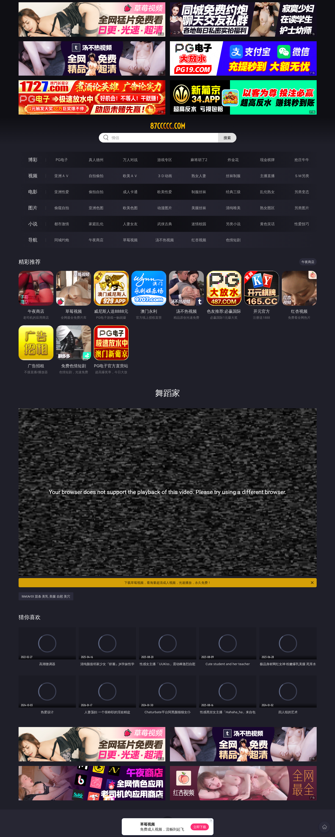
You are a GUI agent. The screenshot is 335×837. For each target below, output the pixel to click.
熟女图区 (267, 207)
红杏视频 (198, 239)
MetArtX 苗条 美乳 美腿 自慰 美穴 (46, 596)
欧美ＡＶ (130, 175)
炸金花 (233, 159)
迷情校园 (198, 223)
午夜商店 (96, 239)
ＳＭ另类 (301, 175)
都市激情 (61, 223)
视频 (32, 176)
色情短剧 (233, 239)
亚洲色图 (96, 207)
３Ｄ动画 (164, 175)
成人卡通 (130, 191)
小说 (32, 224)
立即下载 (199, 827)
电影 (32, 192)
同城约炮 (61, 239)
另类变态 (301, 191)
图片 (32, 208)
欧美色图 (130, 207)
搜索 (227, 137)
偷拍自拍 (96, 191)
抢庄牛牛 (301, 159)
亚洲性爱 (61, 191)
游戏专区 (164, 159)
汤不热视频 (164, 239)
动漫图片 (164, 207)
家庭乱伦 (96, 223)
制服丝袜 (198, 191)
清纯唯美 (233, 207)
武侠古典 (164, 223)
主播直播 (267, 175)
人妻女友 (130, 223)
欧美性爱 (164, 191)
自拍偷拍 (96, 175)
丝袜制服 (233, 175)
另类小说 (233, 223)
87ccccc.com (167, 126)
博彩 (32, 159)
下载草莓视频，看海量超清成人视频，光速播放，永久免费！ (219, 582)
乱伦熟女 (267, 191)
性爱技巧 (301, 223)
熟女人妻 (198, 175)
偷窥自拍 (61, 207)
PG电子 (62, 159)
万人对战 (130, 159)
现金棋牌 (267, 159)
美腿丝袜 (198, 207)
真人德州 (96, 159)
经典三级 (233, 191)
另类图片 (301, 207)
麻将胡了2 (199, 159)
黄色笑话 (267, 223)
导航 (32, 240)
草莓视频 (130, 239)
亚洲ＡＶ (61, 175)
